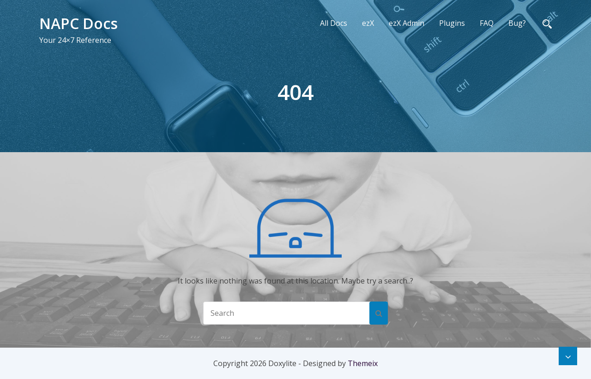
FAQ (487, 23)
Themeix (363, 363)
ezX (368, 23)
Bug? (517, 23)
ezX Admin (406, 23)
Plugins (452, 23)
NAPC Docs (78, 23)
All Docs (333, 23)
